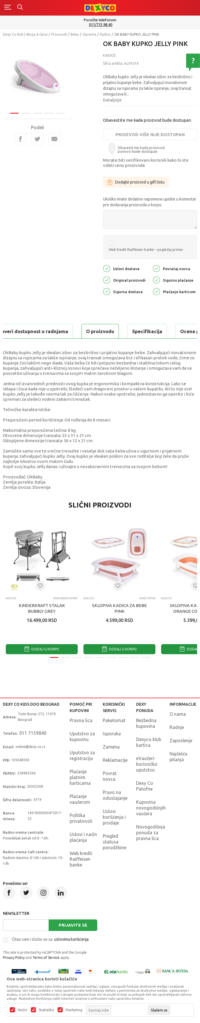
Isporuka (112, 733)
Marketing (74, 1010)
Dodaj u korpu (41, 649)
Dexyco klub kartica (148, 742)
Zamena (111, 746)
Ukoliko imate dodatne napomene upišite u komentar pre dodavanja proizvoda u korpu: (149, 202)
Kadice (105, 34)
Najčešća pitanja (178, 756)
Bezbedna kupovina (146, 723)
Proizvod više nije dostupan (150, 134)
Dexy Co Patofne (144, 785)
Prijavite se (73, 925)
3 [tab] (37, 113)
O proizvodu (100, 331)
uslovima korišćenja (71, 939)
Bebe (75, 34)
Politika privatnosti (81, 818)
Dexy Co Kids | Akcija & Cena (25, 34)
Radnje (176, 727)
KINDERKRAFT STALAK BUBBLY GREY (42, 608)
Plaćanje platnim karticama (80, 777)
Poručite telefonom (100, 20)
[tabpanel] (37, 75)
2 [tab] (26, 113)
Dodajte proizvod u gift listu (136, 182)
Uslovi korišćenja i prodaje (114, 817)
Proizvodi (59, 34)
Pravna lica (81, 720)
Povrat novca (110, 776)
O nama (177, 714)
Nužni (22, 1010)
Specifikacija (147, 331)
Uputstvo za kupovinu (82, 736)
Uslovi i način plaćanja (83, 837)
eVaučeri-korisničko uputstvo (146, 764)
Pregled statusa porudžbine (114, 841)
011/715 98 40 (100, 24)
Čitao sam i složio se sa (50, 939)
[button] (40, 586)
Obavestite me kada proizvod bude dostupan (147, 120)
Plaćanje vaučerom (80, 799)
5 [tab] (60, 113)
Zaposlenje (180, 740)
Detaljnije (112, 100)
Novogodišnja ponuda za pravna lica (150, 832)
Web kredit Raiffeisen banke (81, 859)
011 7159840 (32, 733)
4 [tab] (49, 113)
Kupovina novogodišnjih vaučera (151, 807)
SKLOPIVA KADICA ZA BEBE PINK (119, 608)
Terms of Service (46, 957)
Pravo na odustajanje (115, 795)
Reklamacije (115, 760)
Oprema (89, 34)
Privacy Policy (14, 957)
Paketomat (114, 720)
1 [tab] (14, 113)
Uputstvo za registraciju (82, 755)
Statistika (46, 1010)
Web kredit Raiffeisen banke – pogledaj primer (146, 249)
